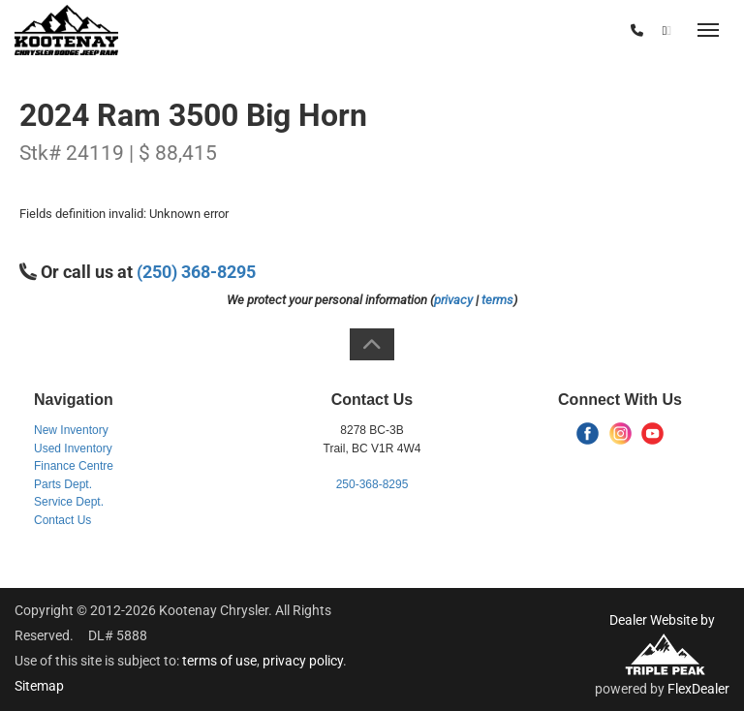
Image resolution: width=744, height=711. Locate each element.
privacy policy (303, 660)
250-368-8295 (372, 484)
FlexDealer (698, 688)
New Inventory (71, 430)
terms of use (219, 660)
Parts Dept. (63, 484)
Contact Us (62, 520)
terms (497, 300)
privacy (453, 300)
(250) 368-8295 (574, 31)
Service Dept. (69, 502)
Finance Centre (73, 466)
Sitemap (39, 686)
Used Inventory (73, 448)
